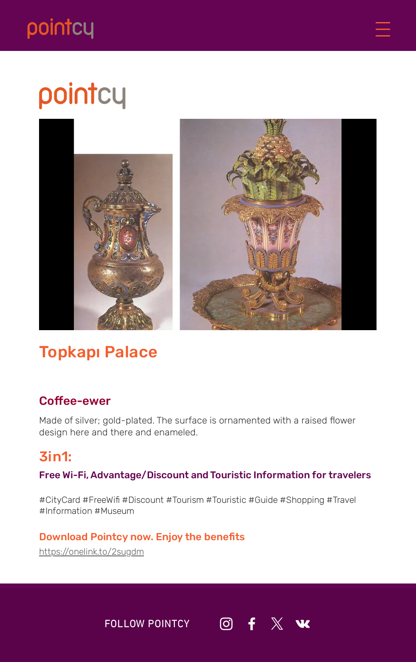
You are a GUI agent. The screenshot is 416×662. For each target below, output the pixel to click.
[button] (383, 29)
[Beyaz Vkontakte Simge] (302, 623)
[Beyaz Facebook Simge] (251, 623)
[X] (277, 623)
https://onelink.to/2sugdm (91, 551)
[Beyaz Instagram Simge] (226, 623)
